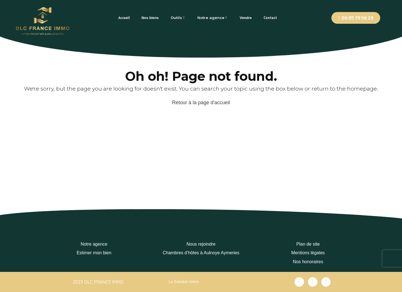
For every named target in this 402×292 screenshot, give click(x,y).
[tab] (124, 17)
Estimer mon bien (93, 252)
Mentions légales (308, 252)
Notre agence (94, 244)
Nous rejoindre (201, 244)
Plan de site (308, 244)
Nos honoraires (308, 261)
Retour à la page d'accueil (201, 102)
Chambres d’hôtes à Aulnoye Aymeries (201, 252)
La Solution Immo (184, 281)
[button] (355, 18)
